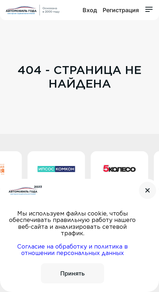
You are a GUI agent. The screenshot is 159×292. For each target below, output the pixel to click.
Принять (72, 273)
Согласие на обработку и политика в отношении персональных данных (72, 249)
